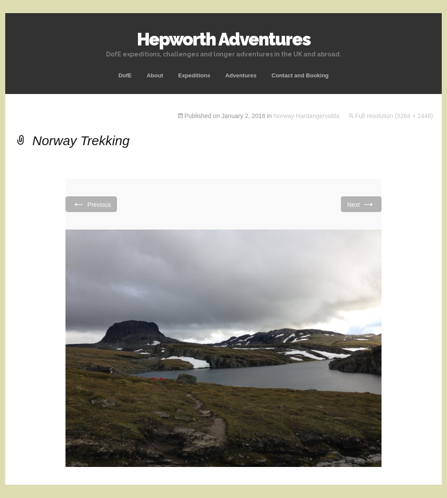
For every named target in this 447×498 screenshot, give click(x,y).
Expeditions (194, 75)
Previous (91, 204)
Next (361, 204)
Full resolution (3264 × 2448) (394, 115)
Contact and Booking (300, 75)
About (155, 75)
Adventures (241, 75)
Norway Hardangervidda (306, 115)
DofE (124, 75)
